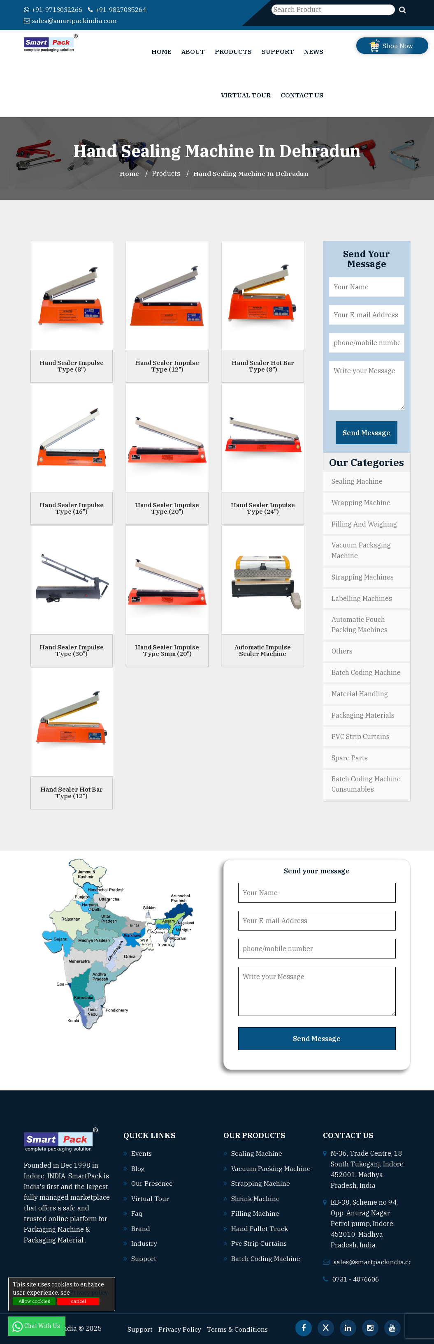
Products (233, 51)
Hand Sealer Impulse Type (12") (167, 365)
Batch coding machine (265, 1267)
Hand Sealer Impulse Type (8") (71, 365)
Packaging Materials (363, 712)
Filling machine (255, 1223)
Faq (137, 1212)
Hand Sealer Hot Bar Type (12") (71, 792)
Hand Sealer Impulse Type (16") (71, 507)
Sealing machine (256, 1152)
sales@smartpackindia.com (71, 20)
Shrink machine (255, 1208)
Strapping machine (260, 1193)
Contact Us (302, 95)
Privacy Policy (180, 1328)
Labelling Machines (362, 596)
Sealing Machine (357, 481)
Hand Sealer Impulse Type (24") (263, 507)
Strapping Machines (363, 575)
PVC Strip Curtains (361, 733)
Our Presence (152, 1182)
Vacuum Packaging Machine (361, 549)
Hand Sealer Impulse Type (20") (167, 507)
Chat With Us (36, 1326)
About (193, 51)
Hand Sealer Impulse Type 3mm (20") (167, 649)
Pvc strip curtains (259, 1252)
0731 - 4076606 (357, 1278)
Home (161, 51)
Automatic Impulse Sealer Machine (262, 649)
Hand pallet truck (259, 1237)
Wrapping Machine (361, 502)
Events (142, 1152)
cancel (78, 1301)
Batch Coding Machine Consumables (366, 780)
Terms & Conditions (239, 1328)
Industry (144, 1241)
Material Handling (360, 691)
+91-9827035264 (125, 9)
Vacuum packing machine (263, 1178)
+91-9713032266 (56, 9)
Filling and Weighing (364, 523)
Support (278, 51)
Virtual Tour (246, 95)
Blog (138, 1167)
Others (342, 649)
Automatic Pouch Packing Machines (360, 622)
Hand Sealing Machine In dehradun (251, 173)
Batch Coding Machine (366, 670)
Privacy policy (89, 1292)
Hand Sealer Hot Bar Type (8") (263, 365)
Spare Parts (350, 754)
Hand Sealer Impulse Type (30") (71, 649)
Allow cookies (34, 1301)
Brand (140, 1226)
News (313, 51)
